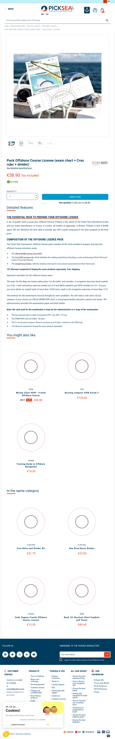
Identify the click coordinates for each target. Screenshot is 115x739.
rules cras (70, 225)
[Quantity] (22, 196)
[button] (6, 734)
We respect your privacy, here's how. (20, 715)
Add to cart (75, 196)
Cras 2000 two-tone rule (24, 257)
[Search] (57, 20)
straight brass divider (23, 264)
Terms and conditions (23, 734)
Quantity (12, 191)
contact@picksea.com (15, 689)
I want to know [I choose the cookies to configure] (18, 724)
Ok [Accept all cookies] (48, 724)
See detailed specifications (19, 168)
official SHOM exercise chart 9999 (28, 253)
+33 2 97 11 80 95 (81, 202)
